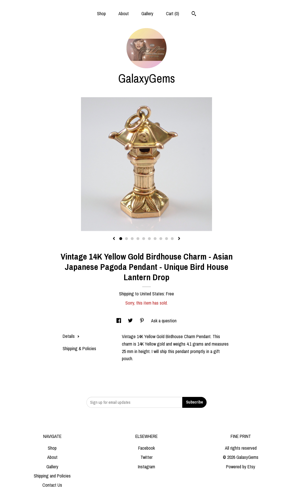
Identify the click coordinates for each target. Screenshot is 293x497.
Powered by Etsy (240, 466)
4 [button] (137, 238)
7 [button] (155, 238)
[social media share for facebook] (119, 320)
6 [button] (149, 238)
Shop (101, 13)
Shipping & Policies (79, 348)
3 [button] (132, 238)
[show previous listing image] (113, 239)
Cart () (172, 13)
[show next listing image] (179, 239)
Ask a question (164, 320)
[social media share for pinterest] (142, 320)
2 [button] (126, 238)
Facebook (146, 448)
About (123, 13)
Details (71, 336)
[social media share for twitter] (131, 320)
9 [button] (166, 238)
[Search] (194, 14)
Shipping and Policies (52, 476)
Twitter (146, 457)
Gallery (147, 13)
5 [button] (143, 238)
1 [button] (120, 238)
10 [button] (172, 238)
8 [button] (160, 238)
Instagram (146, 466)
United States (152, 294)
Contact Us (52, 485)
